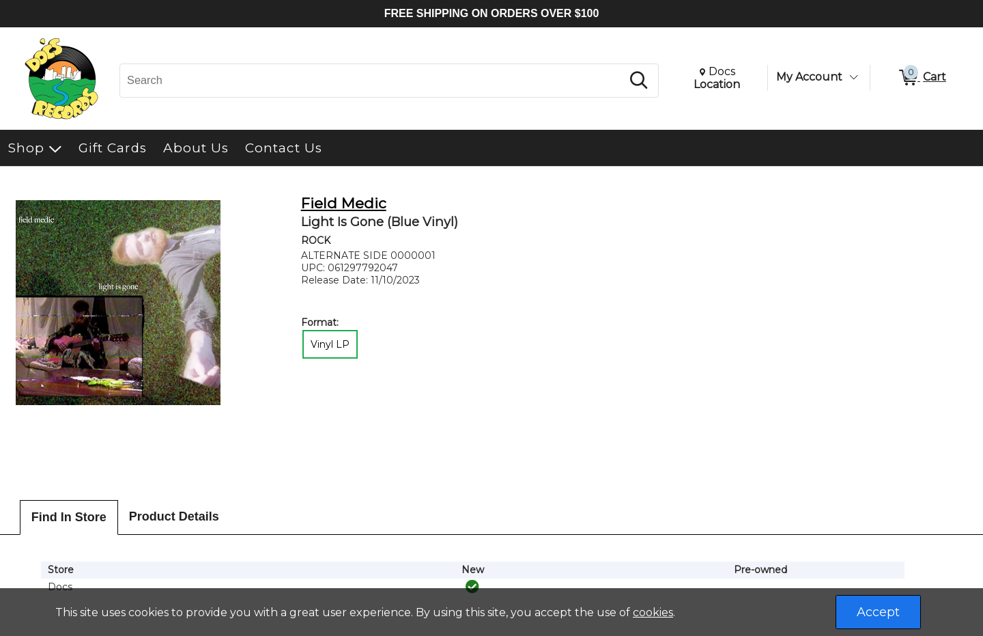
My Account (809, 76)
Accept (878, 612)
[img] (472, 587)
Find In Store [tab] (68, 517)
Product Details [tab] (174, 516)
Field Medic (343, 203)
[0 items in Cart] (921, 78)
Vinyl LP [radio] (330, 344)
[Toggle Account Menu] (853, 77)
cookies (653, 612)
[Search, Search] (372, 80)
